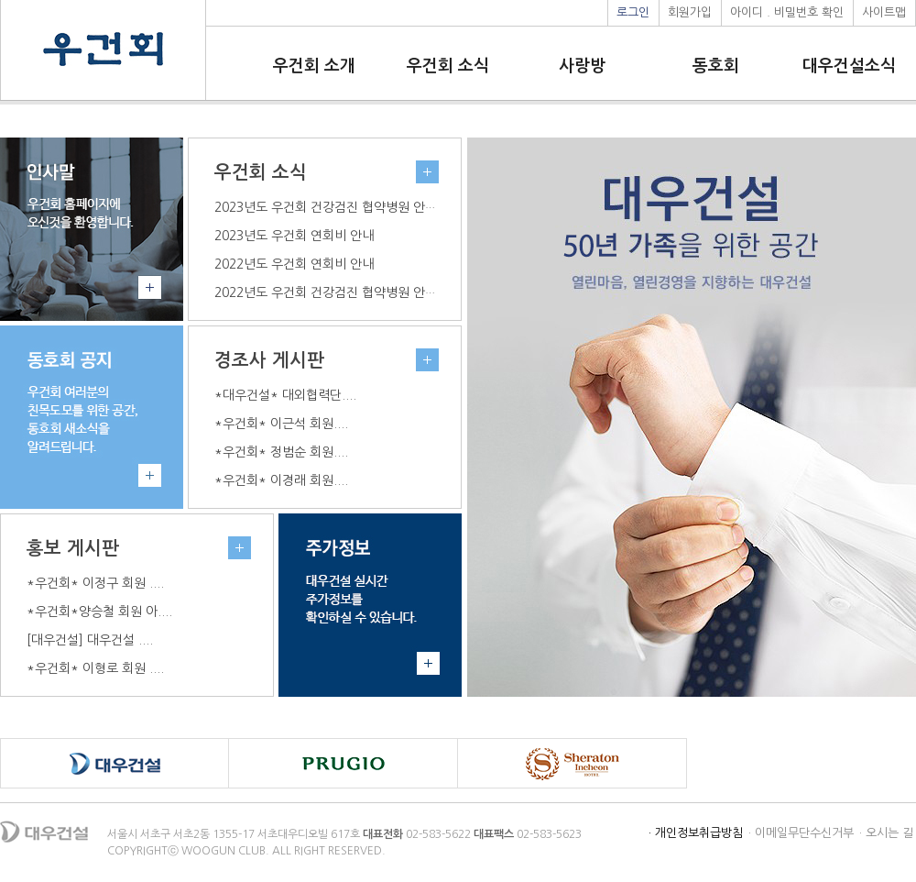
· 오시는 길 (886, 833)
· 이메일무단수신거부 (801, 833)
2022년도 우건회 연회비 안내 (294, 264)
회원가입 (690, 12)
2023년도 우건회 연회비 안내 (294, 235)
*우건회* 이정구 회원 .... (95, 583)
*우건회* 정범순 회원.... (281, 452)
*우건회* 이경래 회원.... (281, 480)
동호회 (715, 66)
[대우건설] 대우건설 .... (90, 640)
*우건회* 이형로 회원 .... (95, 668)
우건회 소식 (448, 66)
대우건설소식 (849, 66)
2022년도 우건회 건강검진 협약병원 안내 (325, 292)
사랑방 (582, 66)
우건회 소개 (314, 66)
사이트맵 (884, 12)
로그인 (632, 12)
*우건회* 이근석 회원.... (281, 423)
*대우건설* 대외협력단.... (285, 395)
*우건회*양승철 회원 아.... (99, 611)
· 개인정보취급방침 (696, 833)
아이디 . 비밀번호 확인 (787, 12)
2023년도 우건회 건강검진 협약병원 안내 (325, 207)
